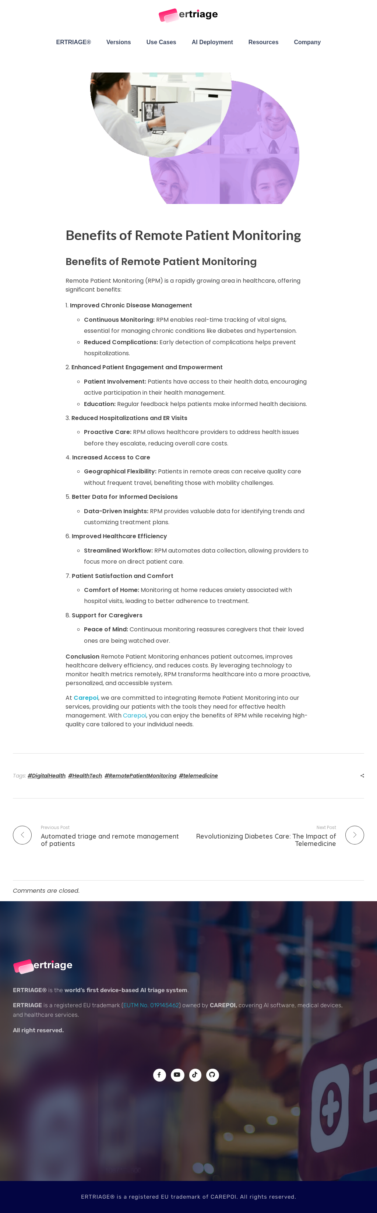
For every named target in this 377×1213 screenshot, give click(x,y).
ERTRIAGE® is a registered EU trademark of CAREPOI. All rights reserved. (188, 1196)
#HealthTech (85, 775)
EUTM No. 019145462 (151, 1005)
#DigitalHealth (47, 775)
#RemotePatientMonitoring (140, 775)
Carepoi (86, 698)
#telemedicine (198, 775)
